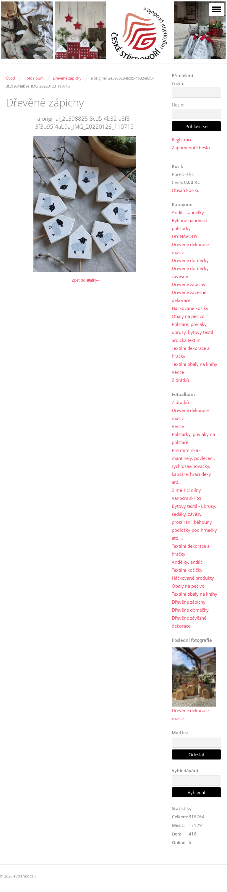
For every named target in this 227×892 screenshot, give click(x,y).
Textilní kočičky (187, 570)
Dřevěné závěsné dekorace (189, 296)
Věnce (178, 372)
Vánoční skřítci (186, 498)
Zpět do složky (84, 280)
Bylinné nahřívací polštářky (189, 224)
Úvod (10, 78)
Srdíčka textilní (187, 340)
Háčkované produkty (193, 578)
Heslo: (178, 105)
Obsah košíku (186, 190)
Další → (93, 280)
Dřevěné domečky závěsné (190, 272)
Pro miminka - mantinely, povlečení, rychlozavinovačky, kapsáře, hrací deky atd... (193, 466)
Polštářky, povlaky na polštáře (193, 438)
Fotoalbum (34, 78)
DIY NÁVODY (184, 236)
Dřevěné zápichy (67, 78)
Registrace (182, 140)
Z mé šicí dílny (186, 490)
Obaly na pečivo (188, 316)
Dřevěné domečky (190, 260)
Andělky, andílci (188, 562)
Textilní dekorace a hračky (191, 352)
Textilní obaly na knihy (194, 364)
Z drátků (180, 380)
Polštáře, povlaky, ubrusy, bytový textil (192, 328)
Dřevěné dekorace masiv (190, 248)
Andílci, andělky (188, 212)
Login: (178, 83)
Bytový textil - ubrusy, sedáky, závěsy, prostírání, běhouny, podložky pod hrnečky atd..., (194, 522)
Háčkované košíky (190, 308)
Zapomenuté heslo (191, 148)
